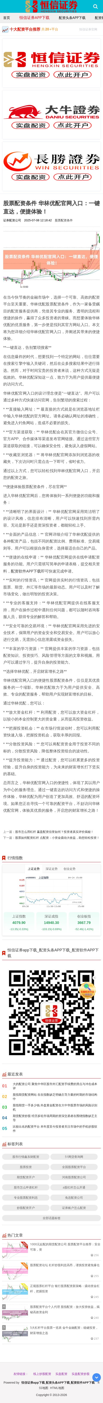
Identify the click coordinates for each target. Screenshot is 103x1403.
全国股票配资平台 (74, 1167)
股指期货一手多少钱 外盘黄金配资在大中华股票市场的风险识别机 (55, 1107)
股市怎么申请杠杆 (26, 1187)
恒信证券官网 (90, 28)
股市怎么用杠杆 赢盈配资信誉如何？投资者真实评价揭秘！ (54, 832)
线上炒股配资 (42, 1374)
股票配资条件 (64, 220)
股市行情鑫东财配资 (25, 1157)
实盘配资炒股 (81, 1374)
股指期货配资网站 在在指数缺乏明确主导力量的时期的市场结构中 (55, 1096)
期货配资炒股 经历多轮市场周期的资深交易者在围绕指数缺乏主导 (55, 1118)
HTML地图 (57, 1388)
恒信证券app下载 (34, 17)
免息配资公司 (74, 1197)
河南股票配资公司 (74, 1177)
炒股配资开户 (26, 1208)
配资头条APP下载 (72, 17)
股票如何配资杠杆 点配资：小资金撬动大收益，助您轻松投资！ (57, 838)
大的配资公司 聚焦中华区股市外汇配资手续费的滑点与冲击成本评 (55, 1086)
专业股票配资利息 (26, 1197)
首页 (6, 17)
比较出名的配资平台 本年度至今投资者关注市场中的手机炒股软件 (55, 1128)
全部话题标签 (52, 1218)
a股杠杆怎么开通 (74, 1187)
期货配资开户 (26, 1177)
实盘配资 (61, 1374)
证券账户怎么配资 (74, 1208)
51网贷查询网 (74, 1157)
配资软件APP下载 (26, 571)
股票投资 (26, 1167)
